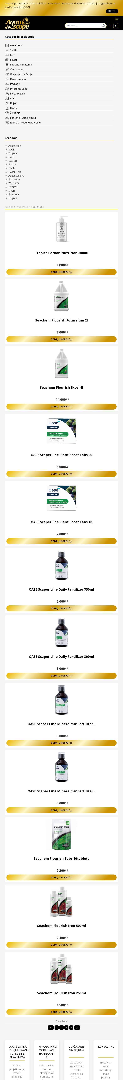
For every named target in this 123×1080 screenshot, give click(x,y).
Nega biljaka (17, 93)
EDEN (11, 168)
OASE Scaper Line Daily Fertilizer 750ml (61, 589)
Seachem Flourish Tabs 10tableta (62, 858)
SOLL (11, 149)
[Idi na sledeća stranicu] (77, 1027)
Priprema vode (18, 88)
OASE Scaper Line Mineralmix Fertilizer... (61, 724)
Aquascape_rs (16, 175)
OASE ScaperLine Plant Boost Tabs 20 (61, 455)
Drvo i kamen (18, 79)
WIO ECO (13, 183)
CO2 (12, 55)
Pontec (12, 164)
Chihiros (13, 187)
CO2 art (12, 160)
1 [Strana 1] (56, 1027)
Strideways (14, 179)
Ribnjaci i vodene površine (25, 122)
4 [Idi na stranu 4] (71, 1027)
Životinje (15, 113)
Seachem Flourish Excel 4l (61, 387)
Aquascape (14, 145)
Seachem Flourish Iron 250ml (61, 993)
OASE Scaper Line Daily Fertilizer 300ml (61, 657)
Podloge (15, 84)
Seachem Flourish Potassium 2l (61, 320)
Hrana (14, 108)
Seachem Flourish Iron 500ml (61, 926)
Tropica (12, 198)
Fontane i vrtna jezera (23, 117)
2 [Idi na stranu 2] (61, 1027)
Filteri (13, 59)
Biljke (13, 103)
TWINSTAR (14, 172)
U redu (112, 11)
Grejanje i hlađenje (21, 74)
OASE (11, 157)
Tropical (12, 153)
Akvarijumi (16, 45)
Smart (11, 190)
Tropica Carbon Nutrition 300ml (61, 253)
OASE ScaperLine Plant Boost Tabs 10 (61, 522)
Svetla (13, 50)
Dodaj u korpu (61, 272)
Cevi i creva (16, 69)
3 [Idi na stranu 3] (66, 1027)
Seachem (13, 194)
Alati (12, 98)
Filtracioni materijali (21, 64)
